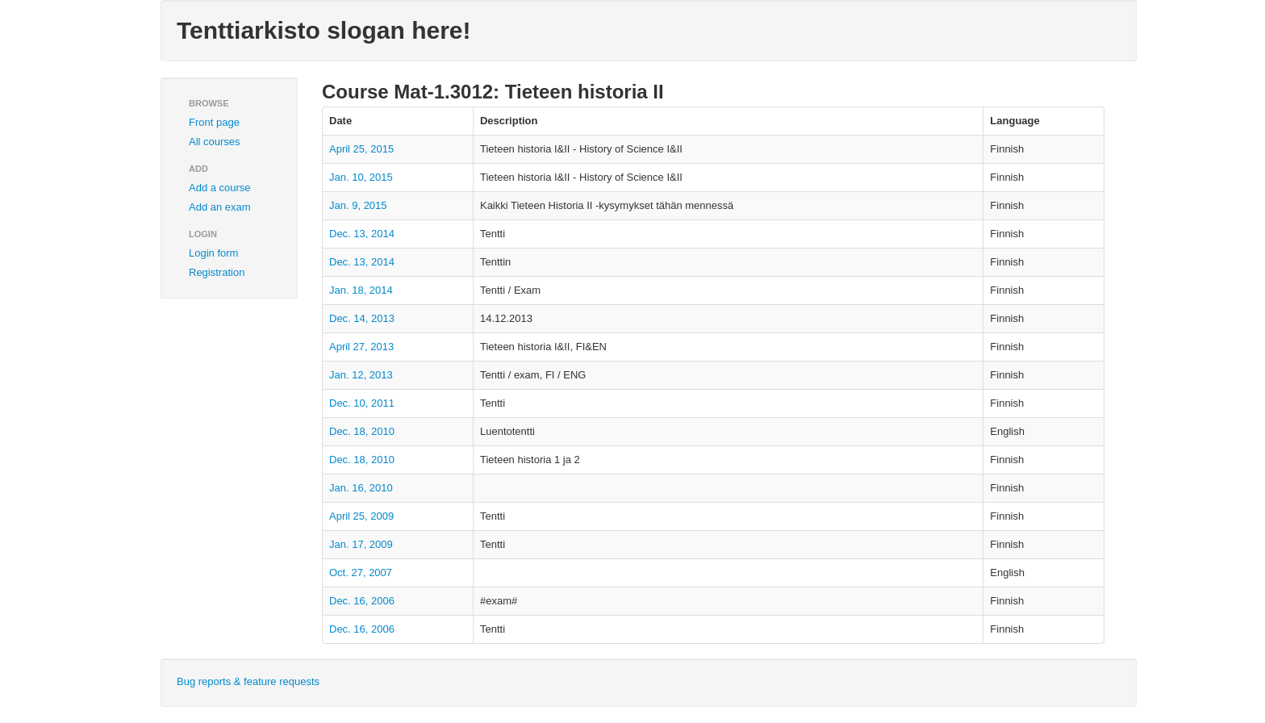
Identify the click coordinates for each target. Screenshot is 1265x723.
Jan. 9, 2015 (358, 205)
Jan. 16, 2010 (361, 488)
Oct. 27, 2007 (360, 572)
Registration (216, 272)
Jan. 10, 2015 (361, 177)
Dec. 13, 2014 (362, 234)
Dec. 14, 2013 (362, 318)
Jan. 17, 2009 (361, 544)
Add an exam (220, 207)
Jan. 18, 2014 (361, 290)
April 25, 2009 (361, 516)
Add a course (220, 188)
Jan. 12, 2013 (361, 375)
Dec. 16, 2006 (362, 601)
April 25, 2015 (361, 149)
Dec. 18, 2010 (362, 431)
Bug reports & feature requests (248, 681)
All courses (214, 142)
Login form (213, 253)
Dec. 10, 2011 (362, 403)
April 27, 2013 (361, 347)
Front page (214, 122)
